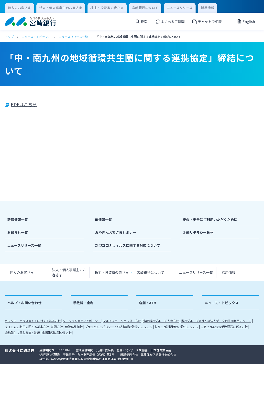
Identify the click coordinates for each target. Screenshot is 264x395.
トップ (9, 37)
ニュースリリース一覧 (73, 37)
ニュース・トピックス (36, 37)
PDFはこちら (24, 104)
